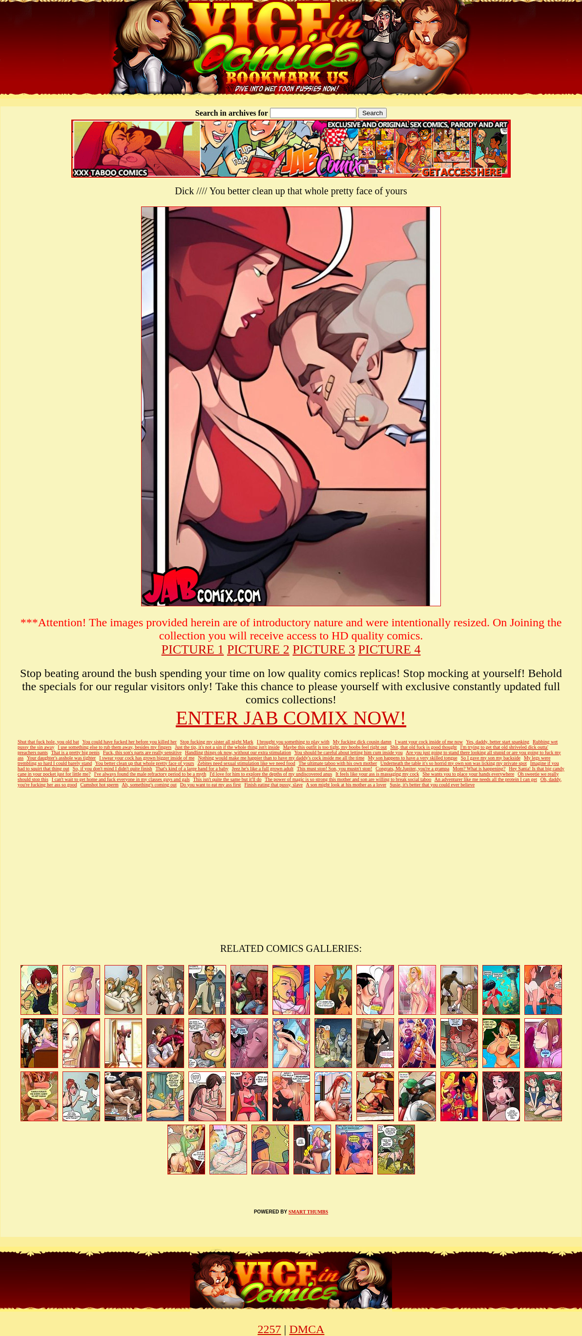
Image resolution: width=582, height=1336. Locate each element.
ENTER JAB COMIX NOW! (291, 718)
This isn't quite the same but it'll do (227, 779)
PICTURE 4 (389, 649)
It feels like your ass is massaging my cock (377, 774)
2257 (269, 1329)
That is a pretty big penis (75, 752)
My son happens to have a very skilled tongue (412, 757)
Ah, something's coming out (149, 784)
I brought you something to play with (293, 741)
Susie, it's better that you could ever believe (432, 784)
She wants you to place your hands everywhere (468, 774)
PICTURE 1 (193, 649)
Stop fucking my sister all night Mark (216, 741)
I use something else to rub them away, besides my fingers (114, 747)
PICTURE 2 (258, 649)
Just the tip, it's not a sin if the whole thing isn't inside (227, 747)
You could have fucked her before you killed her (129, 741)
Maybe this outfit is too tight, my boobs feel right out (335, 747)
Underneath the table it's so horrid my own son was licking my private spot (453, 763)
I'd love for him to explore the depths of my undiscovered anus (270, 774)
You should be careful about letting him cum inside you (348, 752)
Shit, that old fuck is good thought (423, 747)
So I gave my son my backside (490, 757)
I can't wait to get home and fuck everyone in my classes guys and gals (121, 779)
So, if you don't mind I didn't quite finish (112, 768)
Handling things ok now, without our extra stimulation (238, 752)
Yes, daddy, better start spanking (497, 741)
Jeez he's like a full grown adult (262, 768)
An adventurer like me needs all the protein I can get (486, 779)
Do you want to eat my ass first (210, 784)
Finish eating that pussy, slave (273, 784)
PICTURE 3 (323, 649)
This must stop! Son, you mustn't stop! (334, 768)
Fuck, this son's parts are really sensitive (142, 752)
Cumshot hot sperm (100, 784)
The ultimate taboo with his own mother (337, 763)
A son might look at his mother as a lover (346, 784)
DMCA (306, 1329)
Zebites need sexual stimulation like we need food (246, 763)
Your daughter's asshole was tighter (61, 757)
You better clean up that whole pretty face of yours (144, 763)
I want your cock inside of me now (429, 741)
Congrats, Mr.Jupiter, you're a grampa (412, 768)
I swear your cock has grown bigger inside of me (146, 757)
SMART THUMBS (308, 1211)
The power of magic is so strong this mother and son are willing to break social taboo (348, 779)
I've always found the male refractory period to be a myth (150, 774)
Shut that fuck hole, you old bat (48, 741)
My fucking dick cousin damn (362, 741)
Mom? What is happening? (479, 768)
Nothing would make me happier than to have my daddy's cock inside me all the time (281, 757)
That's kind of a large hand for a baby (191, 768)
